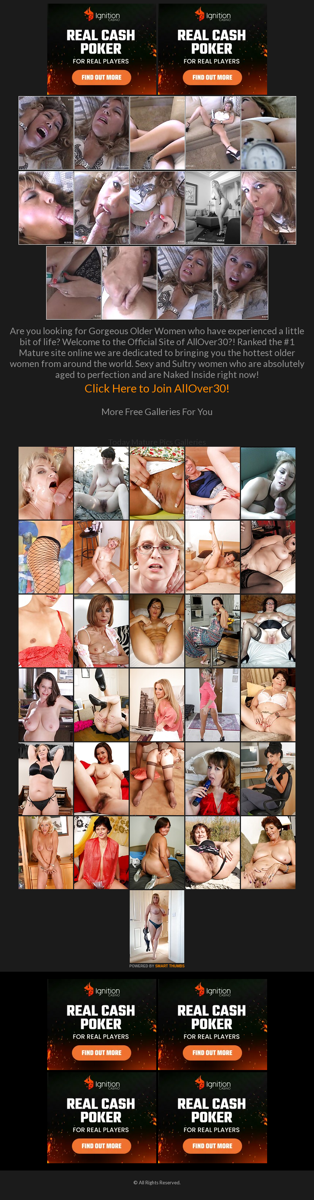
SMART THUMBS (170, 966)
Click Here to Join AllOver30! (157, 387)
